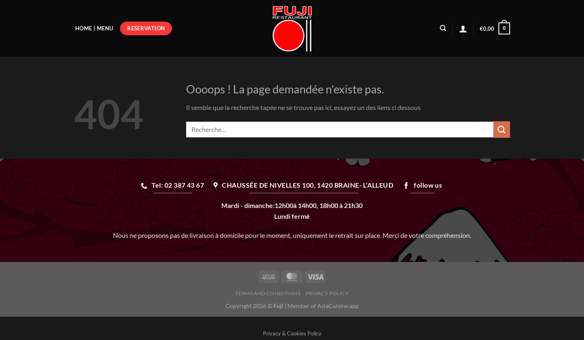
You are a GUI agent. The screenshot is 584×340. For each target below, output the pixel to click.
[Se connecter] (463, 29)
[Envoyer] (501, 129)
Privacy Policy (327, 293)
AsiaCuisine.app (338, 305)
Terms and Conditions (267, 293)
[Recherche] (443, 28)
